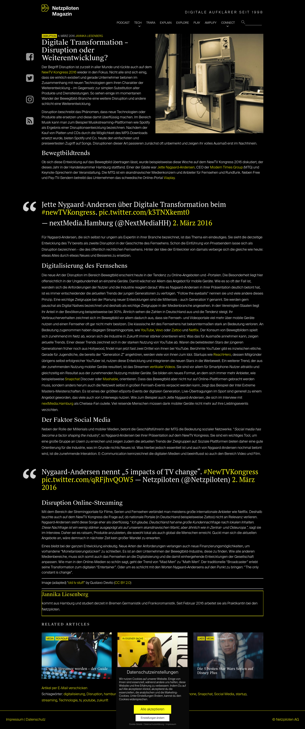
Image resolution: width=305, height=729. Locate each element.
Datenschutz (36, 719)
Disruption (94, 694)
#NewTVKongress (230, 471)
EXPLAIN (166, 22)
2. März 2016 (192, 222)
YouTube (147, 330)
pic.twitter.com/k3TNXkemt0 (144, 212)
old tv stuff (76, 583)
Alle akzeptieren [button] (152, 709)
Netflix (194, 330)
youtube (89, 700)
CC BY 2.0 (123, 583)
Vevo (159, 330)
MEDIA (49, 639)
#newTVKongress (69, 212)
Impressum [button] (171, 724)
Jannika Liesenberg (89, 36)
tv (80, 700)
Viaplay (169, 178)
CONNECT (228, 22)
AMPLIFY (210, 22)
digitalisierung (74, 694)
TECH (138, 22)
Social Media (224, 694)
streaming (49, 700)
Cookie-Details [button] (136, 724)
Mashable (110, 379)
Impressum (15, 719)
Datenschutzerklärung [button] (154, 724)
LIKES (201, 639)
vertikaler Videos (162, 367)
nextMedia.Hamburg (57, 403)
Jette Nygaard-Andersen (176, 167)
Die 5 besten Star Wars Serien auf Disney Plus (225, 670)
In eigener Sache (132, 639)
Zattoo (176, 330)
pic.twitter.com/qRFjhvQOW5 (87, 479)
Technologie (68, 700)
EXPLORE (182, 22)
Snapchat (72, 379)
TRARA (150, 22)
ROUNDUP (61, 639)
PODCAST (123, 22)
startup (241, 694)
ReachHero (222, 355)
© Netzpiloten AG (285, 719)
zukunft (102, 700)
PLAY (197, 22)
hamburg (111, 694)
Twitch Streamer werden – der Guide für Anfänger (77, 670)
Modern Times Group (226, 167)
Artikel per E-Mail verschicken (64, 688)
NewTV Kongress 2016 (59, 72)
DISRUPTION (49, 36)
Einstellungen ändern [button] (152, 718)
